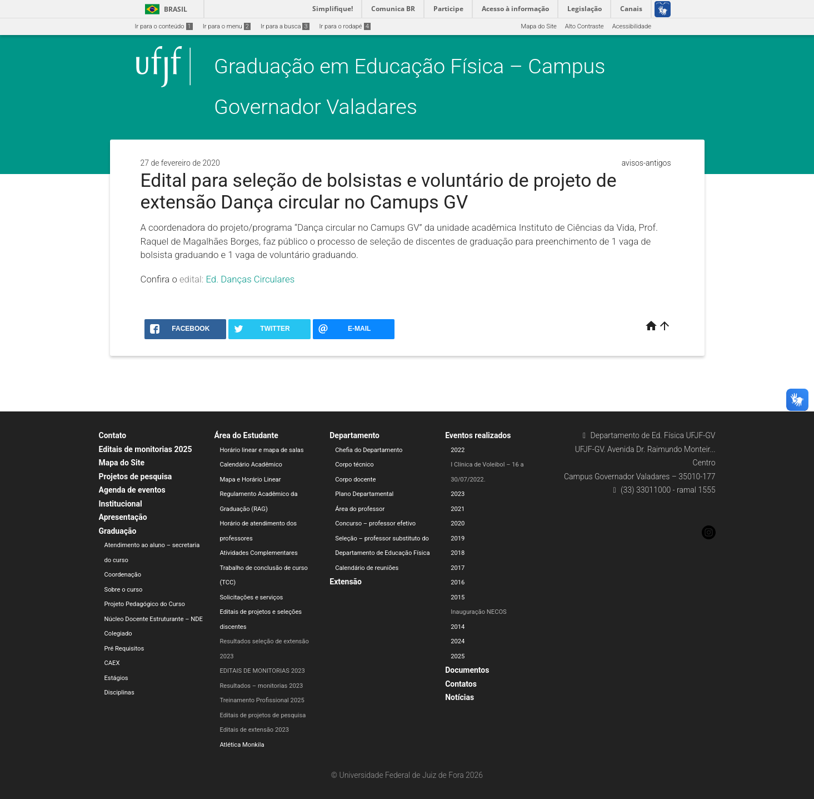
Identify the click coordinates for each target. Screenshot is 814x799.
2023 (458, 494)
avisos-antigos (646, 162)
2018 (458, 553)
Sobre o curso (123, 589)
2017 (458, 568)
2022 (458, 450)
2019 (458, 538)
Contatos (461, 683)
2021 (458, 509)
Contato (113, 435)
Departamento (354, 435)
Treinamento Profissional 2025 (261, 700)
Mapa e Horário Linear (250, 479)
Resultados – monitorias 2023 (261, 685)
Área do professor (359, 509)
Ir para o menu (227, 26)
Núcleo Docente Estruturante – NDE (153, 619)
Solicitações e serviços (251, 597)
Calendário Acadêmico (250, 464)
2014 (458, 627)
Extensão (345, 581)
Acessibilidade (631, 26)
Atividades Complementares (258, 553)
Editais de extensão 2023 (254, 729)
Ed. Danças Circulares (250, 279)
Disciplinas (119, 692)
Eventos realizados (478, 435)
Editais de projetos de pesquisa (262, 715)
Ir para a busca (285, 26)
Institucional (120, 503)
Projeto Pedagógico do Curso (144, 604)
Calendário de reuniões (366, 568)
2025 (458, 656)
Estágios (116, 678)
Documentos (467, 670)
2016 (458, 582)
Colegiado (118, 633)
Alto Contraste (584, 26)
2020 (458, 523)
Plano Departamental (364, 494)
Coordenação (123, 574)
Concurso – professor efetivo (375, 523)
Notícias (459, 697)
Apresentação (123, 517)
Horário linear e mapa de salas (261, 450)
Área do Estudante (246, 435)
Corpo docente (355, 479)
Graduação (118, 531)
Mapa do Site (538, 26)
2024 (458, 641)
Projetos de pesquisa (135, 476)
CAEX (112, 663)
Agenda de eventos (132, 489)
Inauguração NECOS (479, 612)
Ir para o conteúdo (164, 26)
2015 (458, 597)
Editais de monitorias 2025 (145, 449)
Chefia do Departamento (368, 450)
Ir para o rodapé (345, 26)
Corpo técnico (354, 464)
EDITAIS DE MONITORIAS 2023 (262, 670)
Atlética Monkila (241, 744)
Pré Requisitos (124, 648)
